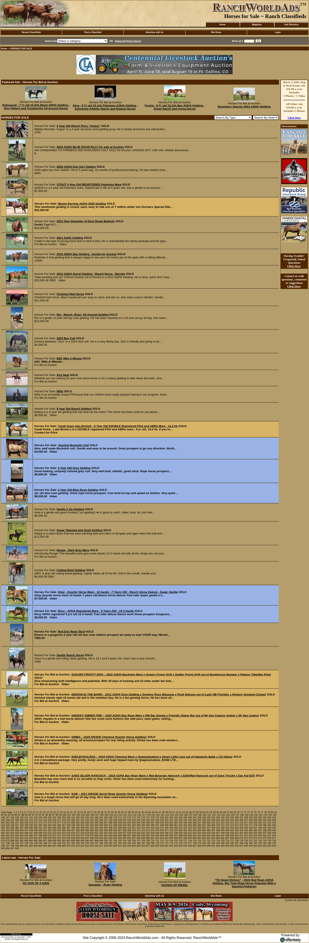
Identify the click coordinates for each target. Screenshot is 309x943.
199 (251, 817)
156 (50, 817)
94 (43, 815)
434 (241, 827)
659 (190, 838)
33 (112, 812)
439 (265, 827)
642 (110, 838)
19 (64, 812)
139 (246, 815)
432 (232, 827)
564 (22, 835)
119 (153, 815)
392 (45, 827)
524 (110, 833)
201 (260, 817)
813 (82, 845)
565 (26, 835)
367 (204, 825)
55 (187, 812)
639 (96, 838)
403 (96, 827)
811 (73, 845)
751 (68, 843)
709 (148, 840)
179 (157, 817)
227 (106, 820)
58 (197, 812)
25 (85, 812)
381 (269, 825)
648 (139, 838)
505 (22, 833)
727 (232, 840)
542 (195, 833)
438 (260, 827)
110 (111, 815)
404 (101, 827)
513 (59, 833)
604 (209, 835)
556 (260, 833)
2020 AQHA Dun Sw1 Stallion (76, 166)
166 (96, 817)
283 (87, 822)
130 (204, 815)
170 (115, 817)
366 (199, 825)
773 (171, 843)
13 (44, 812)
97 (53, 815)
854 (274, 845)
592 (152, 835)
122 (167, 815)
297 (152, 822)
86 (16, 815)
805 (45, 845)
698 (96, 840)
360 (171, 825)
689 (54, 840)
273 (45, 822)
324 (3, 825)
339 (73, 825)
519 (87, 833)
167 (101, 817)
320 (260, 822)
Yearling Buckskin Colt (73, 445)
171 (120, 817)
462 (96, 830)
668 (232, 838)
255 (237, 820)
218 (64, 820)
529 (134, 833)
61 (207, 812)
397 (68, 827)
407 (115, 827)
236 (148, 820)
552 (241, 833)
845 (232, 845)
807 (54, 845)
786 (232, 843)
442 (3, 830)
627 (40, 838)
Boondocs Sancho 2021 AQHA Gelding (244, 106)
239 (162, 820)
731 (251, 840)
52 (177, 812)
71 (241, 812)
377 (251, 825)
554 (251, 833)
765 (134, 843)
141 (256, 815)
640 (101, 838)
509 (40, 833)
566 (31, 835)
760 (110, 843)
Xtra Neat (63, 375)
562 (12, 835)
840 (209, 845)
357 (157, 825)
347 (110, 825)
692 (68, 840)
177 (148, 817)
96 (50, 815)
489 (223, 830)
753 (78, 843)
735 (269, 840)
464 (106, 830)
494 (246, 830)
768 (148, 843)
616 (265, 835)
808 (59, 845)
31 (105, 812)
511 (50, 833)
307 (199, 822)
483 (195, 830)
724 (218, 840)
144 (270, 815)
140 (251, 815)
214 (45, 820)
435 (246, 827)
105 (87, 815)
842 (218, 845)
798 (12, 845)
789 (246, 843)
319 (255, 822)
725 (223, 840)
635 (78, 838)
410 (129, 827)
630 (54, 838)
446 (22, 830)
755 (87, 843)
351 (129, 825)
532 (148, 833)
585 (120, 835)
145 (275, 815)
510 (45, 833)
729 (241, 840)
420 (176, 827)
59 (200, 812)
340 (78, 825)
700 (106, 840)
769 (152, 843)
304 (185, 822)
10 (34, 812)
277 (59, 822)
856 (8, 848)
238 (157, 820)
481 (185, 830)
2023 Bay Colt (66, 338)
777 (190, 843)
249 (209, 820)
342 (87, 825)
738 (8, 843)
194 (227, 817)
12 (40, 812)
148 (12, 817)
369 (213, 825)
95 (46, 815)
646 (129, 838)
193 (223, 817)
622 (17, 838)
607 (223, 835)
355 (148, 825)
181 (166, 817)
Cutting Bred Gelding (71, 570)
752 (73, 843)
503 (12, 833)
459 (82, 830)
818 (106, 845)
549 (227, 833)
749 (59, 843)
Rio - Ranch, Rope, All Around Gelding (83, 314)
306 (195, 822)
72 (245, 812)
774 (176, 843)
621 (12, 838)
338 (68, 825)
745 (40, 843)
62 (211, 812)
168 (106, 817)
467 (120, 830)
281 (78, 822)
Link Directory (291, 24)
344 (96, 825)
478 (171, 830)
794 (269, 843)
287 (106, 822)
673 (255, 838)
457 (73, 830)
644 (120, 838)
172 (124, 817)
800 (22, 845)
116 (139, 815)
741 (22, 843)
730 (246, 840)
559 (274, 833)
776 (185, 843)
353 (139, 825)
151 (26, 817)
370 (218, 825)
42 (143, 812)
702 (115, 840)
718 (190, 840)
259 (255, 820)
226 (101, 820)
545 (209, 833)
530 (139, 833)
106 (92, 815)
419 (171, 827)
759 (106, 843)
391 (40, 827)
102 (74, 815)
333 (45, 825)
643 (115, 838)
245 (190, 820)
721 (204, 840)
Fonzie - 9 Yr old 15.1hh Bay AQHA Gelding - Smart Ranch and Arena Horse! (175, 107)
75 (255, 812)
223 (87, 820)
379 (260, 825)
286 (101, 822)
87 (19, 815)
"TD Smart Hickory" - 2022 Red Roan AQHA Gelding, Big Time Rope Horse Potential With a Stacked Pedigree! (244, 883)
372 (227, 825)
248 (204, 820)
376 (246, 825)
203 (269, 817)
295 (143, 822)
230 (120, 820)
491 (232, 830)
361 (176, 825)
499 (269, 830)
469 (129, 830)
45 (153, 812)
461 (92, 830)
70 (238, 812)
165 (92, 817)
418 (166, 827)
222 (82, 820)
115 (134, 815)
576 (78, 835)
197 (241, 817)
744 (36, 843)
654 (166, 838)
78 (265, 812)
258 (251, 820)
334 (50, 825)
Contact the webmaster (296, 900)
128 (195, 815)
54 (183, 812)
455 (64, 830)
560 (3, 835)
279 (68, 822)
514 (64, 833)
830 (162, 845)
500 (274, 830)
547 (218, 833)
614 (255, 835)
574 (68, 835)
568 (40, 835)
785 (227, 843)
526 (120, 833)
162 (78, 817)
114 (130, 815)
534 (157, 833)
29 (98, 812)
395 (59, 827)
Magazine (257, 24)
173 (129, 817)
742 (26, 843)
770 (157, 843)
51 (173, 812)
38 (129, 812)
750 (64, 843)
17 (57, 812)
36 (122, 812)
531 (143, 833)
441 (274, 827)
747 (50, 843)
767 (143, 843)
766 (139, 843)
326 (12, 825)
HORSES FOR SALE (21, 48)
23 (78, 812)
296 (148, 822)
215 (50, 820)
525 (115, 833)
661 (199, 838)
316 (241, 822)
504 (17, 833)
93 (39, 815)
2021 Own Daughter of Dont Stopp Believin (86, 221)
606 (218, 835)
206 (8, 820)
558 (269, 833)
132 (214, 815)
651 (152, 838)
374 (237, 825)
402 (92, 827)
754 (82, 843)
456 (68, 830)
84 (9, 815)
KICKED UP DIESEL (174, 885)
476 (162, 830)
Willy (60, 391)
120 (158, 815)
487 (213, 830)
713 (166, 840)
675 (265, 838)
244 (185, 820)
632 (64, 838)
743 (31, 843)
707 (139, 840)
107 (97, 815)
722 (209, 840)
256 (241, 820)
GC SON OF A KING (36, 883)
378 (255, 825)
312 (223, 822)
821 (120, 845)
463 (101, 830)
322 (269, 822)
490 (227, 830)
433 (237, 827)
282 (82, 822)
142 (260, 815)
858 (17, 848)
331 (36, 825)
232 (129, 820)
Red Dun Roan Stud (71, 631)
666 (223, 838)
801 (26, 845)
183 (176, 817)
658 (185, 838)
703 (120, 840)
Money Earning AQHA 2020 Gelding (82, 203)
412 (139, 827)
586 (124, 835)
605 (213, 835)
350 (124, 825)
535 (162, 833)
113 (125, 815)
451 (45, 830)
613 (251, 835)
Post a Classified (92, 32)
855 (3, 848)
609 (232, 835)
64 (218, 812)
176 (143, 817)
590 (143, 835)
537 (171, 833)
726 (227, 840)
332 (40, 825)
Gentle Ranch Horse (70, 655)
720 (199, 840)
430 (223, 827)
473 (148, 830)
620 (8, 838)
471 (139, 830)
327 (17, 825)
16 (54, 812)
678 (3, 840)
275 (54, 822)
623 (22, 838)
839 (204, 845)
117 (144, 815)
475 (157, 830)
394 (54, 827)
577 (82, 835)
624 (26, 838)
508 (36, 833)
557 (265, 833)
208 (17, 820)
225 (96, 820)
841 (213, 845)
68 (231, 812)
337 (64, 825)
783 (218, 843)
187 (195, 817)
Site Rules (216, 32)
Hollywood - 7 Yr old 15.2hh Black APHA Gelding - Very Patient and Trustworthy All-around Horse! (36, 106)
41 (139, 812)
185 (185, 817)
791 (255, 843)
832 (171, 845)
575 (73, 835)
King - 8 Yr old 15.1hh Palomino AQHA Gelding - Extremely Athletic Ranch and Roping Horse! (105, 107)
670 (241, 838)
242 (176, 820)
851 (260, 845)
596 (171, 835)
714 (171, 840)
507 (31, 833)
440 (269, 827)
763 (124, 843)
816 (96, 845)
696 (87, 840)
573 (64, 835)
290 (120, 822)
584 (115, 835)
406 (110, 827)
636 (82, 838)
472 (143, 830)
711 (157, 840)
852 (265, 845)
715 (176, 840)
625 (31, 838)
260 (260, 820)
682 (22, 840)
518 (82, 833)
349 (120, 825)
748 (54, 843)
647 (134, 838)
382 (274, 825)
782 (213, 843)
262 (269, 820)
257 (246, 820)
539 (181, 833)
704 (124, 840)
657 (181, 838)
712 (162, 840)
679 (8, 840)
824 (134, 845)
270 (31, 822)
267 (17, 822)
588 (134, 835)
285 (96, 822)
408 (120, 827)
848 (246, 845)
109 (106, 815)
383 (3, 827)
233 (134, 820)
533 (152, 833)
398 (73, 827)
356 (152, 825)
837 (195, 845)
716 (181, 840)
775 (181, 843)
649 (143, 838)
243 (181, 820)
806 (50, 845)
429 (218, 827)
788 (241, 843)
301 (171, 822)
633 (68, 838)
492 (237, 830)
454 (59, 830)
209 (22, 820)
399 (78, 827)
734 (265, 840)
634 (73, 838)
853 (269, 845)
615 (260, 835)
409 (124, 827)
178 (152, 817)
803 (36, 845)
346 (106, 825)
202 (265, 817)
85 (12, 815)
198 (246, 817)
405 (106, 827)
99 (60, 815)
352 (134, 825)
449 (36, 830)
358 (162, 825)
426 (204, 827)
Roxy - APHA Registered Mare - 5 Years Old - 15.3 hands (96, 611)
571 (54, 835)
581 (101, 835)
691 (64, 840)
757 (96, 843)
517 (78, 833)
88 (22, 815)
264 (3, 822)
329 (26, 825)
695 (82, 840)
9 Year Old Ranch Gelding (74, 408)
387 (22, 827)
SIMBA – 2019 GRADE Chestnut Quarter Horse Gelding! (109, 737)
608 (227, 835)
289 (115, 822)
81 (275, 812)
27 (92, 812)
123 (172, 815)
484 (199, 830)
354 (143, 825)
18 (61, 812)
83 (6, 815)
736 (274, 840)
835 (185, 845)
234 (139, 820)
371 (223, 825)
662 (204, 838)
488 (218, 830)
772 (166, 843)
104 (83, 815)
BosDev (8, 939)
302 (176, 822)
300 (166, 822)
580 (96, 835)
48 (163, 812)
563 (17, 835)
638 (92, 838)
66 (224, 812)
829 (157, 845)
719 (195, 840)
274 (50, 822)
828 (152, 845)
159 (64, 817)
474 (152, 830)
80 (272, 812)
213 (40, 820)
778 (195, 843)
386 (17, 827)
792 (260, 843)
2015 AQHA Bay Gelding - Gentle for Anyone (87, 254)
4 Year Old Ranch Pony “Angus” (78, 126)
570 (50, 835)
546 (213, 833)
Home (223, 24)
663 (209, 838)
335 (54, 825)
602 (199, 835)
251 (218, 820)
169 (110, 817)
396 (64, 827)
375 (241, 825)
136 (233, 815)
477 (166, 830)
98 (57, 815)
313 (227, 822)
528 (129, 833)
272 (40, 822)
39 (132, 812)
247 (199, 820)
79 (269, 812)
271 (36, 822)
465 (110, 830)
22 (75, 812)
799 (17, 845)
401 (87, 827)
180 (162, 817)
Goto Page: (7, 812)
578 (87, 835)
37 (126, 812)
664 (213, 838)
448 (31, 830)
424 (195, 827)
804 (40, 845)
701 (110, 840)
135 (228, 815)
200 (255, 817)
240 (166, 820)
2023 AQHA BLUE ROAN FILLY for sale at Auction (90, 147)
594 (162, 835)
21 (71, 812)
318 (251, 822)
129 (200, 815)
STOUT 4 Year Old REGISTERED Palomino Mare (89, 184)
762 (120, 843)
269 (26, 822)
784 (223, 843)
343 (92, 825)
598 (181, 835)
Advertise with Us (154, 32)
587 (129, 835)
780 (204, 843)
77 (262, 812)
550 (232, 833)
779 (199, 843)
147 (8, 817)
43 (146, 812)
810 (68, 845)
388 (26, 827)
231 (124, 820)
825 (139, 845)
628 (45, 838)
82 (2, 815)
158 (59, 817)
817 (101, 845)
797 (8, 845)
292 (129, 822)
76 (258, 812)
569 (45, 835)
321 (265, 822)
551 (237, 833)
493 (241, 830)
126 (186, 815)
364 (190, 825)
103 (78, 815)
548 (223, 833)
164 (87, 817)
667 (227, 838)
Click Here (294, 117)
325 (8, 825)
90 (29, 815)
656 (176, 838)
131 (209, 815)
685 (36, 840)
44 (149, 812)
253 (227, 820)
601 (195, 835)
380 (265, 825)
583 (110, 835)
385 (12, 827)
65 (221, 812)
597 (176, 835)
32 (109, 812)
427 (209, 827)
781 (209, 843)
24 (81, 812)
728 (237, 840)
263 (274, 820)
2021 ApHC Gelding (70, 237)
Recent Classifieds (31, 32)
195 (232, 817)
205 (3, 820)
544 (204, 833)
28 (95, 812)
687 (45, 840)
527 (124, 833)
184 (181, 817)
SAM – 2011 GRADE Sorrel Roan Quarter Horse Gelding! (109, 793)
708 (143, 840)
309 (209, 822)
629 (50, 838)
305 (190, 822)
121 (162, 815)
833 (176, 845)
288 (110, 822)
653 (162, 838)
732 (255, 840)
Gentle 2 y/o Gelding (70, 509)
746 (45, 843)
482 (190, 830)
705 (129, 840)
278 (64, 822)
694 (78, 840)
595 (166, 835)
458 (78, 830)
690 (59, 840)
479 (176, 830)
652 (157, 838)
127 (190, 815)
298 (157, 822)
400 (82, 827)
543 (199, 833)
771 (162, 843)
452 (50, 830)
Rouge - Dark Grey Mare (73, 550)
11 (37, 812)
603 (204, 835)
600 (190, 835)
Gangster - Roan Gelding (105, 884)
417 (162, 827)
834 (181, 845)
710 (152, 840)
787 (237, 843)
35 (119, 812)
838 (199, 845)
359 (166, 825)
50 (170, 812)
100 (64, 815)
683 (26, 840)
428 (213, 827)
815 (92, 845)
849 (251, 845)
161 (73, 817)
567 (36, 835)
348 (115, 825)
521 (96, 833)
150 (22, 817)
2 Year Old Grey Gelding (74, 468)
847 (241, 845)
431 (227, 827)
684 (31, 840)
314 (232, 822)
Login (278, 32)
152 (31, 817)
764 (129, 843)
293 (134, 822)
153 (36, 817)
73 (248, 812)
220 (73, 820)
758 (101, 843)
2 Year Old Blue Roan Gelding (78, 489)
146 (3, 817)
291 (124, 822)
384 (8, 827)
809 (64, 845)
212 (36, 820)
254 (232, 820)
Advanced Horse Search (128, 41)
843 (223, 845)
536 (166, 833)
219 (68, 820)
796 (3, 845)
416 (157, 827)
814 (87, 845)
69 (234, 812)
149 (17, 817)
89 (26, 815)
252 (223, 820)
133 (218, 815)
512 (54, 833)
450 (40, 830)
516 (73, 833)
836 (190, 845)
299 (162, 822)
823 (129, 845)
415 (152, 827)
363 (185, 825)
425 (199, 827)
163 (82, 817)
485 (204, 830)
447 (26, 830)
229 (115, 820)
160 (68, 817)
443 (8, 830)
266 (12, 822)
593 (157, 835)
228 (110, 820)
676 (269, 838)
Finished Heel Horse (70, 294)
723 (213, 840)
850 (255, 845)
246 (195, 820)
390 (36, 827)
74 (251, 812)
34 (115, 812)
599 (185, 835)
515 (68, 833)
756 (92, 843)
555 (255, 833)
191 (213, 817)
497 (260, 830)
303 (181, 822)
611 (241, 835)
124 (176, 815)
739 (12, 843)
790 (251, 843)
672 (251, 838)
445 (17, 830)
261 (265, 820)
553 (246, 833)
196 (237, 817)
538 (176, 833)
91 (33, 815)
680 (12, 840)
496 (255, 830)
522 (101, 833)
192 (218, 817)
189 (204, 817)
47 (160, 812)
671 (246, 838)
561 (8, 835)
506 (26, 833)
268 (22, 822)
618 (274, 835)
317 (246, 822)
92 (36, 815)
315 (237, 822)
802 (31, 845)
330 (31, 825)
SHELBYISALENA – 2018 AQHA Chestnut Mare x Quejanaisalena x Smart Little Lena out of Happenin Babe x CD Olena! (151, 756)
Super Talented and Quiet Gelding (80, 530)
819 (110, 845)
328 (22, 825)
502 (8, 833)
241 (171, 820)
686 (40, 840)
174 (134, 817)
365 (195, 825)
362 (181, 825)
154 (40, 817)
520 (92, 833)
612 (246, 835)
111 (116, 815)
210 (26, 820)
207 (12, 820)
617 (269, 835)
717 (185, 840)
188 (199, 817)
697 (92, 840)
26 (88, 812)
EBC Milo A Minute (70, 358)
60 (204, 812)
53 (180, 812)
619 (3, 838)
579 (92, 835)
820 (115, 845)
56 (190, 812)
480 (181, 830)
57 (194, 812)
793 (265, 843)
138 (242, 815)
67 (228, 812)
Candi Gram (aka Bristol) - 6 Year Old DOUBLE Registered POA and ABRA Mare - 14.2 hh (118, 426)
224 (92, 820)
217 (59, 820)
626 (36, 838)
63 (214, 812)
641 (106, 838)
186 (190, 817)
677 (274, 838)
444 (12, 830)
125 (181, 815)
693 (73, 840)
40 (136, 812)
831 (166, 845)
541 (190, 833)
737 (3, 843)
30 (102, 812)
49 (166, 812)
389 (31, 827)
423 (190, 827)
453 (54, 830)
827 (148, 845)
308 (204, 822)
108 (102, 815)
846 (237, 845)
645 (124, 838)
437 (255, 827)
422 (185, 827)
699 (101, 840)
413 (143, 827)
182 (171, 817)
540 (185, 833)
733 (260, 840)
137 (237, 815)
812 (78, 845)
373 (232, 825)
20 (68, 812)
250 (213, 820)
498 (265, 830)
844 (227, 845)
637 (87, 838)
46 (156, 812)
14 (47, 812)
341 (82, 825)
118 (148, 815)
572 (59, 835)
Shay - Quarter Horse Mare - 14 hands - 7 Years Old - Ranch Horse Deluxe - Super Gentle (118, 592)
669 (237, 838)
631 (59, 838)
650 (148, 838)
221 (78, 820)
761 (115, 843)
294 (139, 822)
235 (143, 820)
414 (148, 827)
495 (251, 830)
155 (45, 817)
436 (251, 827)
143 (265, 815)
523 (106, 833)
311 (218, 822)
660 (195, 838)
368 (209, 825)
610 (237, 835)
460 (87, 830)
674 (260, 838)
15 (51, 812)
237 (152, 820)
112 (120, 815)
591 (148, 835)
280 (73, 822)
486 (209, 830)
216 (54, 820)
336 (59, 825)
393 (50, 827)
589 (139, 835)
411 (134, 827)
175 (139, 817)
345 (101, 825)
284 (92, 822)
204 (274, 817)
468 (124, 830)
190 (209, 817)
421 (181, 827)
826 (143, 845)
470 (134, 830)
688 (50, 840)
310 (213, 822)
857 (12, 848)
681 (17, 840)
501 (3, 833)
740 (17, 843)
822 (124, 845)
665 (218, 838)
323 (274, 822)
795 (274, 843)
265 (8, 822)
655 (171, 838)
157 (54, 817)
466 (115, 830)
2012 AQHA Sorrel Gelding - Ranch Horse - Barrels (91, 273)
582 (106, 835)
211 (31, 820)
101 (69, 815)
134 (223, 815)
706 (134, 840)
